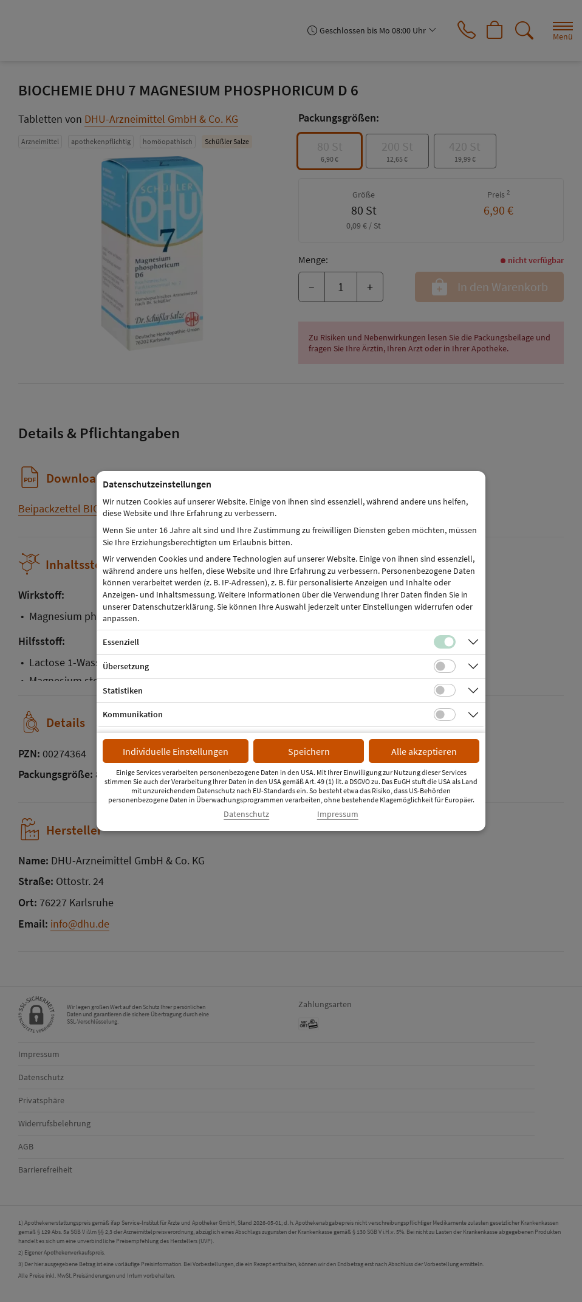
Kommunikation (133, 714)
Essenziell (121, 641)
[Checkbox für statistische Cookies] (445, 690)
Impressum (337, 814)
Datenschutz (246, 814)
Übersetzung (126, 666)
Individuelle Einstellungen (175, 751)
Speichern (309, 751)
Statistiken (123, 690)
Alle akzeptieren (424, 751)
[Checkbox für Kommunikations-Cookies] (445, 715)
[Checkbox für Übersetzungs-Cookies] (445, 666)
